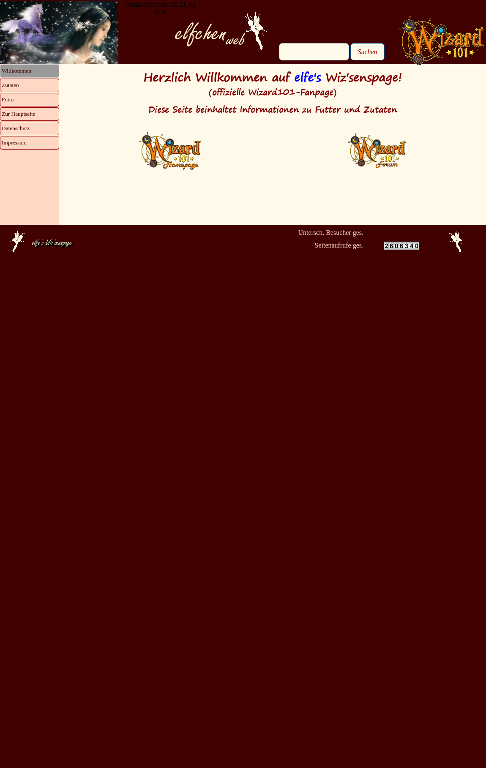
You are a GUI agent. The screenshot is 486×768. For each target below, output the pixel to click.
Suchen (367, 51)
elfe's (307, 77)
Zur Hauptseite (18, 114)
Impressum (14, 142)
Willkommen (16, 71)
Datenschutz (16, 128)
